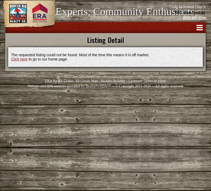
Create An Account (181, 6)
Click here (19, 59)
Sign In (201, 6)
